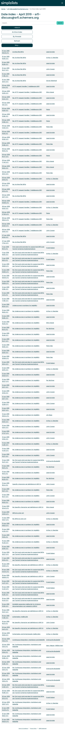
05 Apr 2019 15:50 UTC (6, 138)
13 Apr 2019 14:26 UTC (5, 444)
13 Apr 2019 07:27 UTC (5, 432)
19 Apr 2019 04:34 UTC (5, 571)
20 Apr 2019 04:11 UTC (6, 628)
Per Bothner (50, 329)
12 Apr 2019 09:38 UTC (5, 271)
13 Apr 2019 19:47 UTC (5, 496)
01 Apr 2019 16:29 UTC (5, 63)
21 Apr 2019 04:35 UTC (5, 709)
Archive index (17, 32)
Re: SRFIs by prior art (19, 519)
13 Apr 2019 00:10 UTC (5, 421)
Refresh (17, 41)
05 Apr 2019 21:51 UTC (6, 190)
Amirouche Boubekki (53, 461)
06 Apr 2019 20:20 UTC (6, 225)
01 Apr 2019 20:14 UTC (5, 81)
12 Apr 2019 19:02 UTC (5, 311)
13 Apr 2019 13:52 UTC (5, 438)
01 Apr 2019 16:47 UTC (5, 69)
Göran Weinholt (51, 81)
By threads (17, 36)
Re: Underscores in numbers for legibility (25, 311)
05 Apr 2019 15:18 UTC (6, 133)
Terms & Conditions (23, 728)
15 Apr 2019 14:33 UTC (5, 530)
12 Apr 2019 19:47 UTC (5, 340)
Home (3, 9)
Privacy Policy (33, 728)
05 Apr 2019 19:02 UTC (6, 167)
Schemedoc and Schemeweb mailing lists (26, 634)
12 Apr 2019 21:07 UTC (5, 386)
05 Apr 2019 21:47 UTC (6, 184)
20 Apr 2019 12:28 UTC (6, 657)
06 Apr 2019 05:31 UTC (6, 207)
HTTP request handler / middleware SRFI (26, 86)
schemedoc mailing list (20, 617)
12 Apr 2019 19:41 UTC (5, 329)
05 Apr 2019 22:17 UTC (6, 196)
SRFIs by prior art (18, 513)
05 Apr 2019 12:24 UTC (6, 98)
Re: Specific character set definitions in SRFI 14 (27, 507)
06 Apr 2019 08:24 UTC (6, 219)
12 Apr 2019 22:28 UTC (5, 403)
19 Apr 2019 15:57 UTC (5, 611)
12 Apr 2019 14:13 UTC (5, 294)
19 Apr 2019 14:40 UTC (5, 588)
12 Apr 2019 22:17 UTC (5, 398)
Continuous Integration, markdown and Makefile (28, 640)
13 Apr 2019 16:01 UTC (5, 467)
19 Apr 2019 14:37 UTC (5, 582)
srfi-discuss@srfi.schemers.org (17, 9)
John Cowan (50, 69)
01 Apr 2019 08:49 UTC (5, 52)
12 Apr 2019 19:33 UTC (5, 323)
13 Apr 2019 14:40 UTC (5, 450)
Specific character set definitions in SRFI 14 (26, 484)
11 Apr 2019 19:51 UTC (5, 259)
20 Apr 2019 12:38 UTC (6, 663)
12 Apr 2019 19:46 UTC (5, 334)
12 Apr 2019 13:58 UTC (5, 288)
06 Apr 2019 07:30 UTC (6, 213)
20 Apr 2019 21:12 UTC (6, 697)
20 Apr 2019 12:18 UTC (6, 651)
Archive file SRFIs (18, 52)
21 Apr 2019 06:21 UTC (5, 715)
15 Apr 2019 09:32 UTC (5, 525)
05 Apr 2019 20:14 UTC (6, 173)
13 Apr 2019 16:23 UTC (5, 478)
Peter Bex (49, 127)
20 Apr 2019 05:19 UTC (6, 634)
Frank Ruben (50, 248)
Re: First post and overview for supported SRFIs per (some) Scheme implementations (28, 254)
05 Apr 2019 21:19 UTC (6, 179)
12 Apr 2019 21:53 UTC (5, 392)
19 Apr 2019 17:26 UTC (5, 617)
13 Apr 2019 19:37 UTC (5, 490)
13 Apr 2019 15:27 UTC (5, 455)
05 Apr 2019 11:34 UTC (6, 86)
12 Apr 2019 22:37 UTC (5, 409)
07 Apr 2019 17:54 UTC (6, 242)
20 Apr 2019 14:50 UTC (6, 686)
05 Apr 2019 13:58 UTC (6, 121)
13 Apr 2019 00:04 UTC (5, 415)
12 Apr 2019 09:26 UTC (5, 265)
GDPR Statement (42, 728)
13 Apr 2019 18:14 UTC (5, 484)
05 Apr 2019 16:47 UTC (6, 156)
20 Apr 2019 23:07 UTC (6, 703)
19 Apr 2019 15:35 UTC (5, 594)
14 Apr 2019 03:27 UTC (5, 519)
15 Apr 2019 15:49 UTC (5, 542)
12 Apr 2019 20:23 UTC (5, 375)
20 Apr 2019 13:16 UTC (6, 680)
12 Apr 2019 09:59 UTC (5, 282)
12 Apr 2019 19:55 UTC (5, 346)
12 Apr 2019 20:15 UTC (5, 369)
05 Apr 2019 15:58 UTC (6, 144)
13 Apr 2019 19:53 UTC (5, 501)
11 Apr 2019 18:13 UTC (5, 248)
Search (60, 23)
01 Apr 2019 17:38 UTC (5, 75)
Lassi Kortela (50, 52)
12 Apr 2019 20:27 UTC (5, 380)
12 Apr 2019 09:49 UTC (5, 277)
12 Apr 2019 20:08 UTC (5, 357)
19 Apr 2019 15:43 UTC (5, 599)
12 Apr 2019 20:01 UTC (5, 352)
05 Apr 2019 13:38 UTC (6, 115)
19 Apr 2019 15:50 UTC (5, 605)
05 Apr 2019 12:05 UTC (6, 92)
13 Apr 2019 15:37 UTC (5, 461)
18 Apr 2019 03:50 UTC (5, 565)
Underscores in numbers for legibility (24, 305)
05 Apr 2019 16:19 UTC (6, 150)
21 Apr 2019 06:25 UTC (5, 720)
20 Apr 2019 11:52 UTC (6, 640)
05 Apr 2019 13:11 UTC (6, 104)
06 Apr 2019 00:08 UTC (6, 202)
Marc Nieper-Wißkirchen (54, 646)
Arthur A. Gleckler (52, 58)
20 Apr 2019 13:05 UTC (6, 674)
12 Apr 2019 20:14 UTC (5, 363)
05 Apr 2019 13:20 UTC (6, 109)
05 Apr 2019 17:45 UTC (6, 161)
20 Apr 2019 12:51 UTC (6, 669)
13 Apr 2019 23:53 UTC (5, 513)
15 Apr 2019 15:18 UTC (5, 536)
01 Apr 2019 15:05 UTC (5, 58)
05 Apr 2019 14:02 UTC (6, 127)
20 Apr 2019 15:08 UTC (6, 692)
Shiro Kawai (50, 92)
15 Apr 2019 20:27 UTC (5, 553)
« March (17, 27)
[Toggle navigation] (62, 3)
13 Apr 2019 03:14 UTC (5, 427)
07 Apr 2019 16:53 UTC (6, 236)
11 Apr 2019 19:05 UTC (5, 254)
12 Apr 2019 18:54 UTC (5, 305)
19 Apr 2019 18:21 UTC (5, 622)
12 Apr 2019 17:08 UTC (5, 300)
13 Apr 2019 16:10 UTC (5, 473)
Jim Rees (49, 415)
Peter (48, 109)
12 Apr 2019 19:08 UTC (5, 317)
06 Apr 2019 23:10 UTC (6, 231)
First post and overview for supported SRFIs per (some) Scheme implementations (28, 248)
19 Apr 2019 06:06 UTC (5, 576)
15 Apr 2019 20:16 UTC (5, 548)
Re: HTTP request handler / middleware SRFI (27, 92)
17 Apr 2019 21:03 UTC (5, 559)
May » (17, 45)
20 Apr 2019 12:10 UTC (6, 646)
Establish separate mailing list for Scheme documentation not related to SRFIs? (26, 605)
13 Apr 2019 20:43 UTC (5, 507)
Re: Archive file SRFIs (19, 58)
